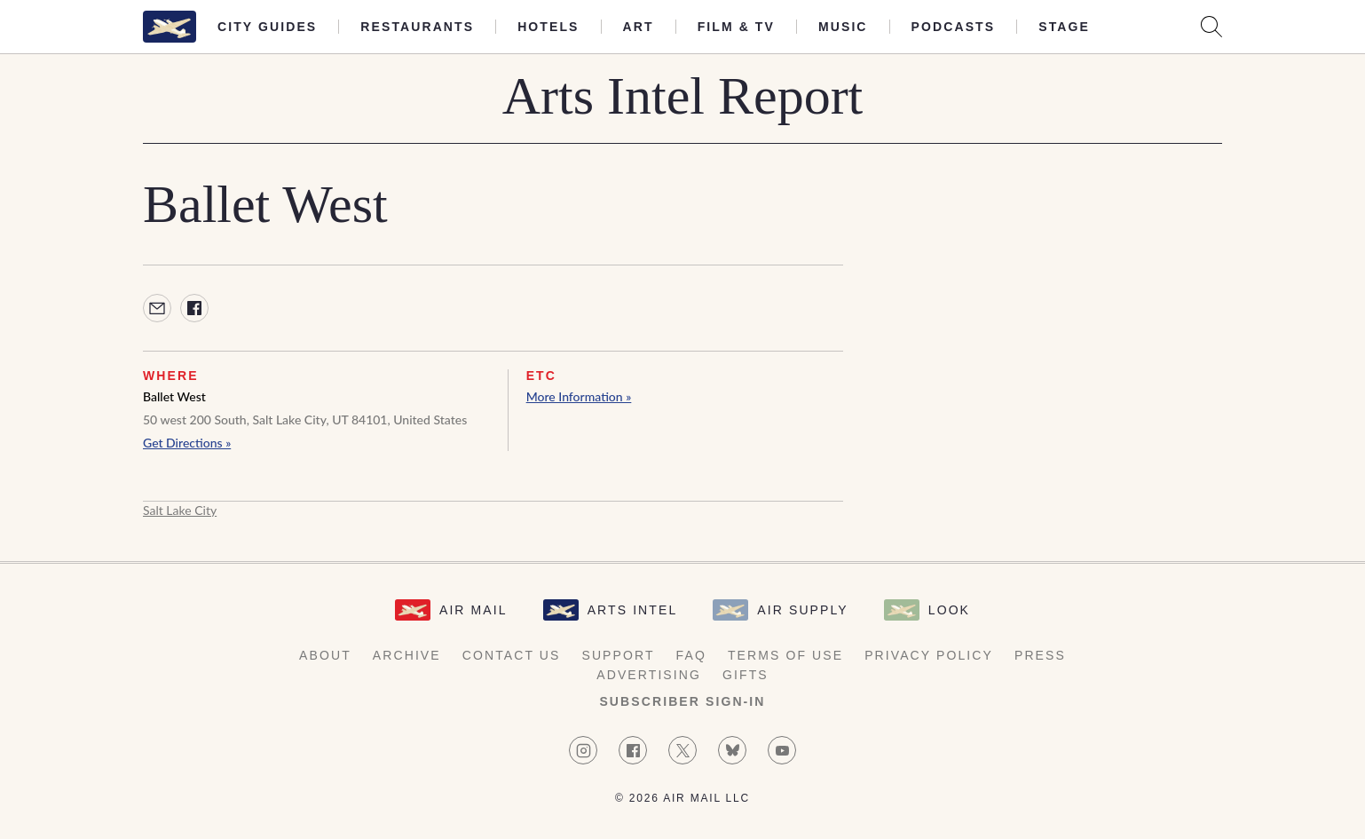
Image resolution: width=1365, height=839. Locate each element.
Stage (1064, 26)
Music (843, 26)
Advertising (648, 675)
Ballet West (174, 396)
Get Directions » (187, 442)
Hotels (548, 26)
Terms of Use (785, 655)
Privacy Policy (928, 655)
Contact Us (511, 655)
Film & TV (736, 26)
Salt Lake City (180, 510)
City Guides (267, 26)
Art (638, 26)
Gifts (745, 675)
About (325, 655)
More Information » (579, 396)
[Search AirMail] (1211, 26)
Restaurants (417, 26)
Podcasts (953, 26)
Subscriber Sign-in (682, 701)
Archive (407, 655)
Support (617, 655)
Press (1040, 655)
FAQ (691, 655)
